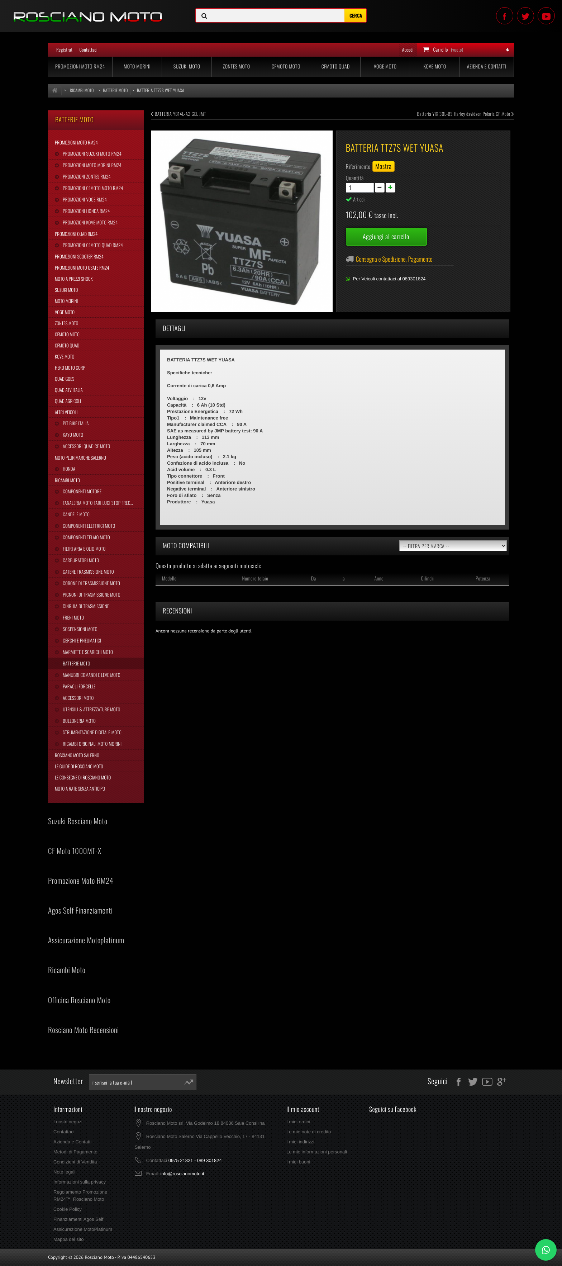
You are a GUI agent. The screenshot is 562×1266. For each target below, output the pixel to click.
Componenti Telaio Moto (86, 537)
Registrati (64, 49)
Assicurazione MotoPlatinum (82, 1229)
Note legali (64, 1172)
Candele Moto (76, 514)
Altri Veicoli (66, 412)
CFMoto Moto (286, 66)
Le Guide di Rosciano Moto (79, 766)
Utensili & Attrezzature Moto (91, 709)
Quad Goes (64, 378)
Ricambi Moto (67, 480)
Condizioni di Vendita (75, 1162)
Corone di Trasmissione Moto (91, 583)
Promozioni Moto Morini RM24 (92, 165)
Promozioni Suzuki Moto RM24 (92, 153)
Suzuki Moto (186, 66)
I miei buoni (298, 1162)
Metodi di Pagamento (75, 1151)
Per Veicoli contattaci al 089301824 (389, 278)
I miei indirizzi (300, 1141)
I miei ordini (298, 1121)
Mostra (383, 166)
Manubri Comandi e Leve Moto (91, 674)
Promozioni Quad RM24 (76, 233)
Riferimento (358, 166)
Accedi (408, 49)
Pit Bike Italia (75, 423)
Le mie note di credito (308, 1131)
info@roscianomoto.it (182, 1173)
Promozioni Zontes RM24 (86, 176)
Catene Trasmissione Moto (88, 571)
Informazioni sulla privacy (79, 1182)
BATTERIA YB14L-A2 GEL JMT (178, 113)
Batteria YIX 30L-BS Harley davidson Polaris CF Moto (465, 113)
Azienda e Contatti (486, 66)
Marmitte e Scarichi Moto (87, 651)
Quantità (355, 177)
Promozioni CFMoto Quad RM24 (92, 244)
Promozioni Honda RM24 (86, 210)
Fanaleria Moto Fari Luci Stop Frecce (98, 502)
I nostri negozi (67, 1121)
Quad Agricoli (68, 400)
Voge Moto (385, 66)
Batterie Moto (76, 663)
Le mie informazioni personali (316, 1151)
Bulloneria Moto (79, 720)
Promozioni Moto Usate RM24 (82, 267)
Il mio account (302, 1109)
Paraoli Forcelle (78, 686)
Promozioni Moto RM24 (80, 66)
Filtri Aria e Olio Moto (83, 548)
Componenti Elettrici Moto (88, 525)
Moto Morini (137, 66)
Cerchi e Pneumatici (81, 640)
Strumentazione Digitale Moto (92, 732)
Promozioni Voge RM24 (84, 199)
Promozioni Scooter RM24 (79, 256)
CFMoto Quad (336, 66)
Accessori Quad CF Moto (86, 446)
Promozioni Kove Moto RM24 (90, 222)
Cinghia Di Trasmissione (85, 606)
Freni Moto (73, 617)
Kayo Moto (72, 434)
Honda (68, 468)
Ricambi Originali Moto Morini (92, 743)
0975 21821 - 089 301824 (195, 1160)
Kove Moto (435, 66)
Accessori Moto (78, 697)
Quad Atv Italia (69, 389)
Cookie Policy (67, 1209)
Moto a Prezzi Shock (74, 278)
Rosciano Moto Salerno (77, 755)
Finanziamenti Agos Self (78, 1219)
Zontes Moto (236, 66)
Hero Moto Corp (70, 367)
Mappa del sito (68, 1239)
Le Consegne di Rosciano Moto (83, 777)
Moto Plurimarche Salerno (80, 457)
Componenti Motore (81, 491)
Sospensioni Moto (79, 628)
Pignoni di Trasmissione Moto (91, 594)
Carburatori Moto (80, 560)
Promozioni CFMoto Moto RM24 (92, 187)
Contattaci (88, 49)
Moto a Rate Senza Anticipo (80, 788)
